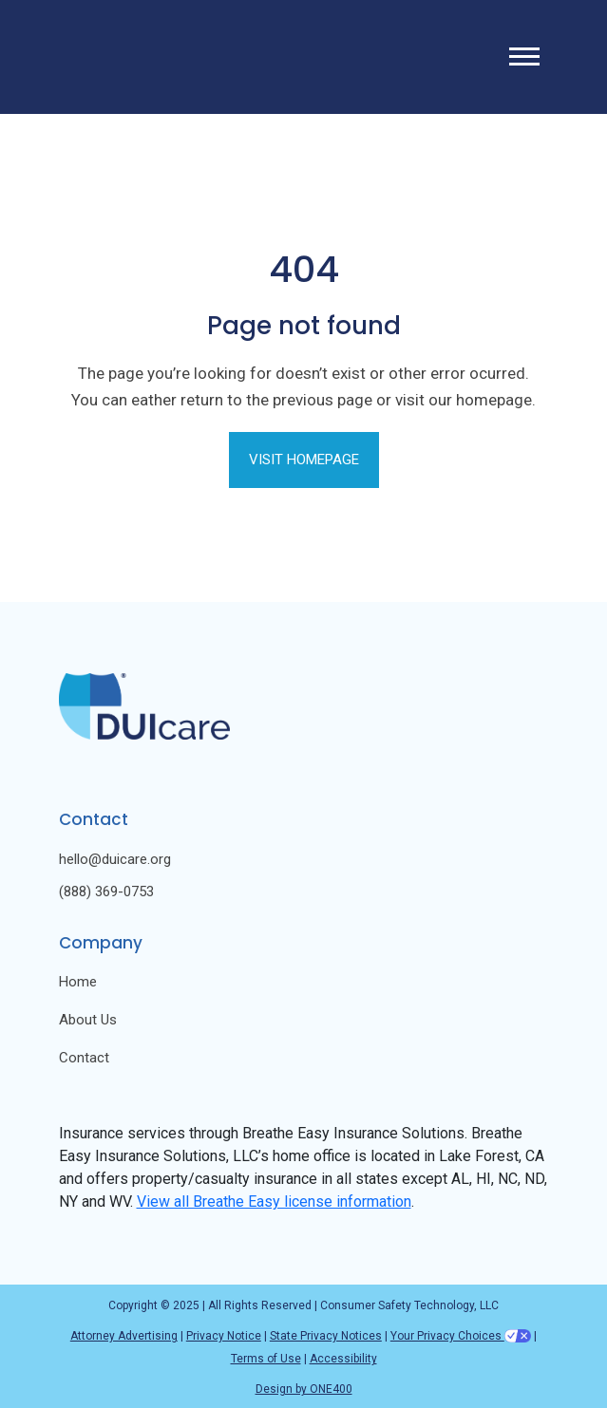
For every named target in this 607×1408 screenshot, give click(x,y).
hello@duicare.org (115, 860)
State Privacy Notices (326, 1335)
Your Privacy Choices (460, 1335)
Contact (84, 1058)
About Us (88, 1020)
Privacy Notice (223, 1335)
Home (78, 982)
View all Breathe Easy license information (274, 1201)
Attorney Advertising (124, 1335)
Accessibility (343, 1358)
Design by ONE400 (304, 1389)
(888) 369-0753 (106, 892)
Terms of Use (266, 1358)
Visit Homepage (304, 459)
